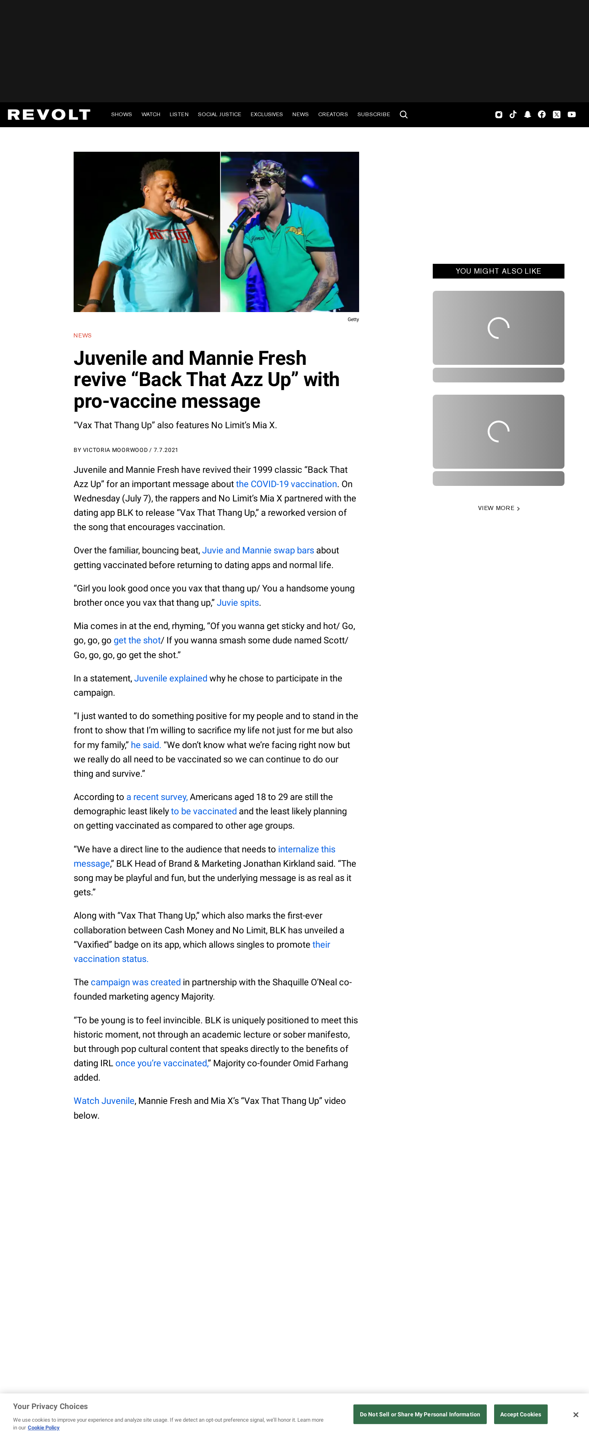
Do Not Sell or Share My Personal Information (420, 1414)
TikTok (513, 114)
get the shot (137, 640)
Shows (121, 114)
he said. (146, 745)
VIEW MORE (496, 508)
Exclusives (267, 114)
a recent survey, (157, 797)
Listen (179, 114)
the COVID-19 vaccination (286, 484)
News (300, 114)
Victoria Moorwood (115, 450)
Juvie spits (238, 603)
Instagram (499, 114)
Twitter (556, 114)
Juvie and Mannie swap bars (258, 550)
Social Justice (219, 114)
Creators (333, 114)
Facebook (542, 114)
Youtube (572, 115)
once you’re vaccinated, (161, 1063)
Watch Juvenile (104, 1101)
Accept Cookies (520, 1414)
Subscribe (373, 114)
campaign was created (136, 982)
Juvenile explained (170, 678)
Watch (151, 114)
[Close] (576, 1415)
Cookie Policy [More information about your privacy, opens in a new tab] (44, 1428)
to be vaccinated (204, 811)
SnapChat (527, 114)
